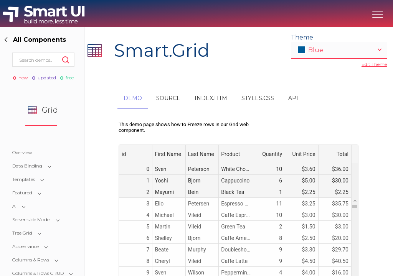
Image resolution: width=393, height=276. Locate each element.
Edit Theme (374, 64)
